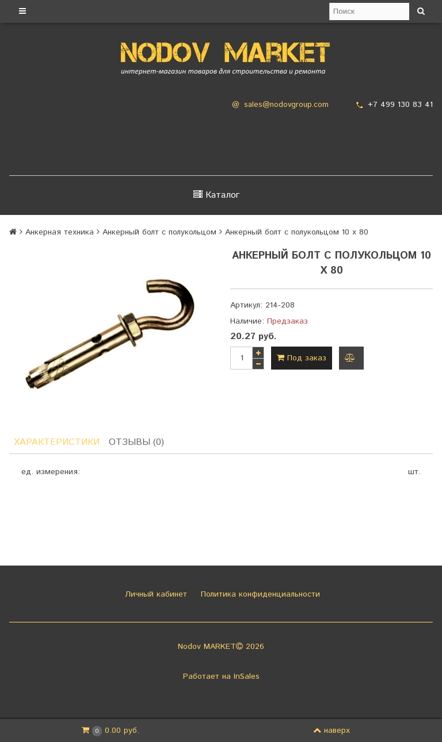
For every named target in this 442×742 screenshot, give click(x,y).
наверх (331, 730)
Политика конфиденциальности (259, 594)
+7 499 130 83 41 (400, 104)
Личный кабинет (154, 594)
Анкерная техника (59, 232)
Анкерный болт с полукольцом (159, 232)
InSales (247, 676)
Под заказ (301, 358)
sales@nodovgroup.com (286, 104)
